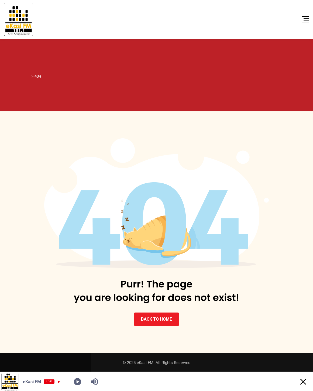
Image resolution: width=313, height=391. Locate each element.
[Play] (77, 381)
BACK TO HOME (156, 319)
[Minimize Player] (303, 381)
